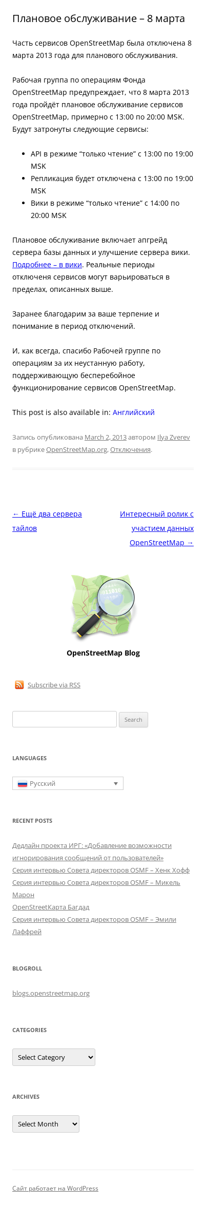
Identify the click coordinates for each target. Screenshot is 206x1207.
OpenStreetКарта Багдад (50, 907)
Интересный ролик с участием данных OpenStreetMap (157, 528)
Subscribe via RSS (54, 684)
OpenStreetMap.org (76, 449)
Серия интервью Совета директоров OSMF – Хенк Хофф (101, 870)
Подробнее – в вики (47, 264)
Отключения (130, 449)
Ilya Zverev (173, 437)
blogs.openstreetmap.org (51, 993)
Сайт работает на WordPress (55, 1188)
